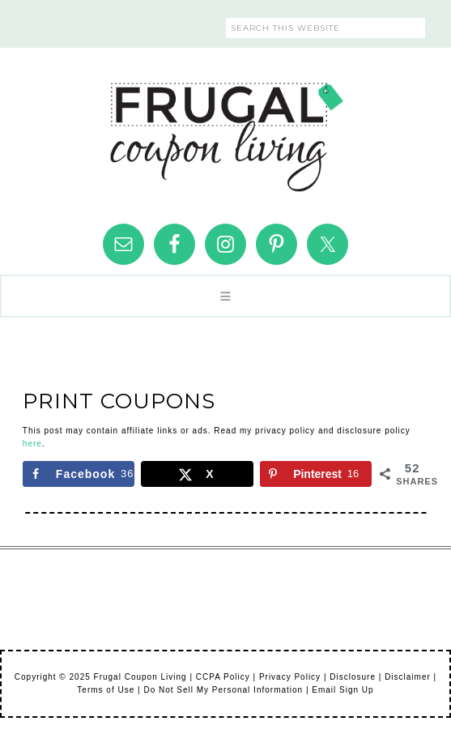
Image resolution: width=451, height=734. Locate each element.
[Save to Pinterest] (316, 474)
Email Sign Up (342, 689)
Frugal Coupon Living (225, 130)
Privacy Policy (290, 676)
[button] (225, 296)
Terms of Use (105, 689)
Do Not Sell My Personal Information (223, 689)
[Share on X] (197, 474)
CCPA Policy (223, 676)
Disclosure (353, 676)
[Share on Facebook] (78, 474)
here (32, 443)
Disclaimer (408, 676)
